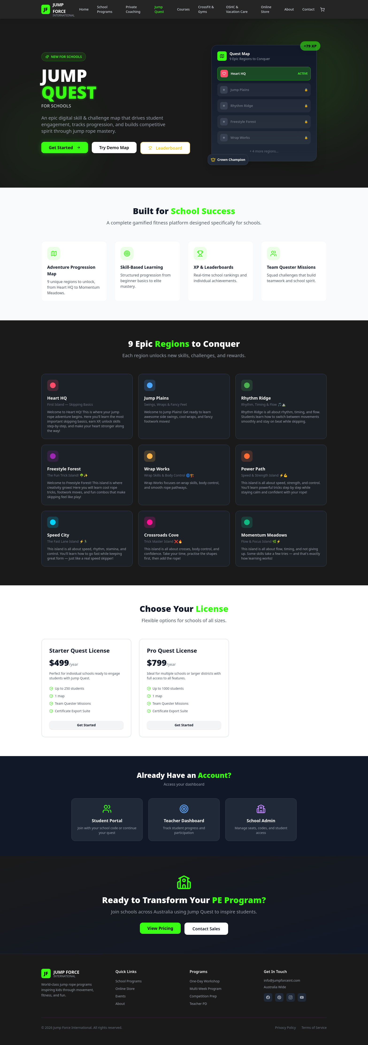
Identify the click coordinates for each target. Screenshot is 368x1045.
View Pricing (160, 928)
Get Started (64, 147)
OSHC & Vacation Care (237, 9)
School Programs (104, 9)
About (289, 9)
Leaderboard (165, 148)
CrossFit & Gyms (206, 9)
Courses (183, 9)
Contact (308, 9)
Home (83, 9)
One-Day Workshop (205, 981)
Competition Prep (203, 996)
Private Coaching (133, 9)
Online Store (266, 9)
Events (120, 996)
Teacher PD (198, 1003)
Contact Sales (206, 928)
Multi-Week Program (205, 988)
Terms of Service (314, 1027)
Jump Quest (159, 9)
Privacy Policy (285, 1027)
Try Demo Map (114, 147)
